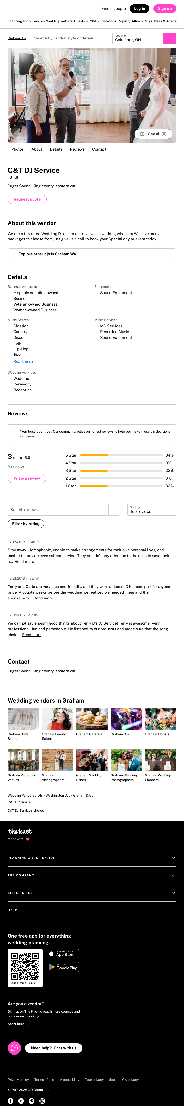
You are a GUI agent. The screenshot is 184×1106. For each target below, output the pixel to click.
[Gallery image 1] (92, 95)
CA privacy (130, 1074)
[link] (10, 1095)
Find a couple (114, 8)
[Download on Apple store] (63, 948)
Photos (18, 149)
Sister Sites (92, 887)
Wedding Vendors (21, 797)
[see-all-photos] (153, 134)
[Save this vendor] (171, 169)
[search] (113, 511)
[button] (151, 511)
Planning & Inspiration (92, 852)
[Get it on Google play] (63, 961)
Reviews (77, 149)
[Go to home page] (20, 827)
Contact (99, 149)
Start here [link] (19, 1019)
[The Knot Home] (20, 11)
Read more (23, 362)
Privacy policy (18, 1074)
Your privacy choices (100, 1074)
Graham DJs (17, 38)
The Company (92, 870)
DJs (40, 797)
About (36, 149)
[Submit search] (169, 38)
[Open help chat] (14, 1042)
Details (56, 149)
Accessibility (69, 1074)
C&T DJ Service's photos (26, 805)
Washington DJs (58, 797)
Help (92, 905)
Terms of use (44, 1074)
